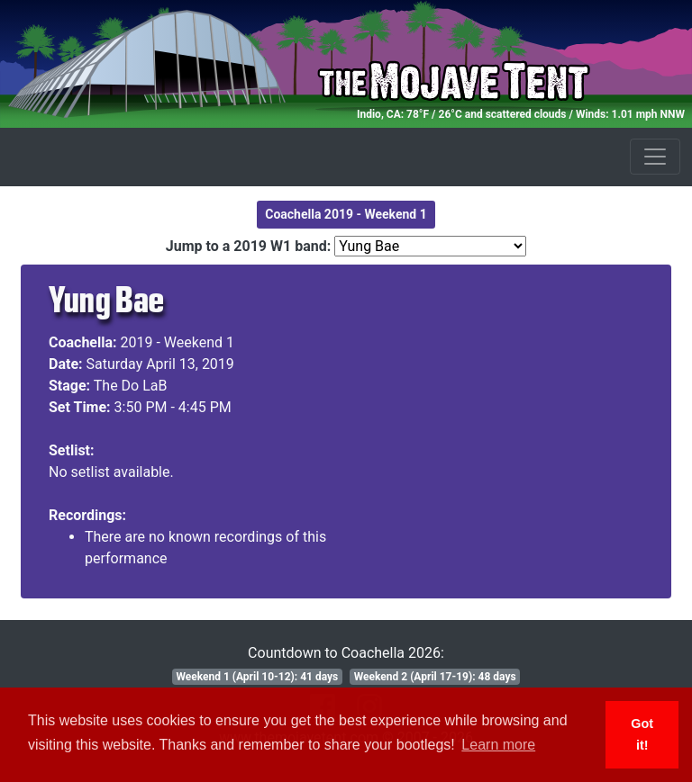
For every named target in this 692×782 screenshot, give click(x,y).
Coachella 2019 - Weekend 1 (346, 214)
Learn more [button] (498, 744)
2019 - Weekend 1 (178, 342)
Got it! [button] (642, 734)
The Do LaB (131, 385)
